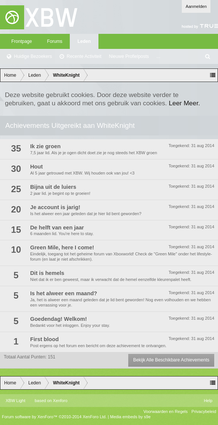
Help (208, 400)
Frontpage (21, 41)
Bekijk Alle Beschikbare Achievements (171, 360)
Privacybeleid (204, 411)
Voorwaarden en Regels (165, 411)
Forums (55, 41)
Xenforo (60, 400)
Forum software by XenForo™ (54, 416)
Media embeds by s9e (130, 416)
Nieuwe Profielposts (129, 56)
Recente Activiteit (84, 56)
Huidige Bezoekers (33, 56)
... (158, 56)
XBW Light (15, 400)
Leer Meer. (184, 103)
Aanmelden (196, 6)
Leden (84, 41)
